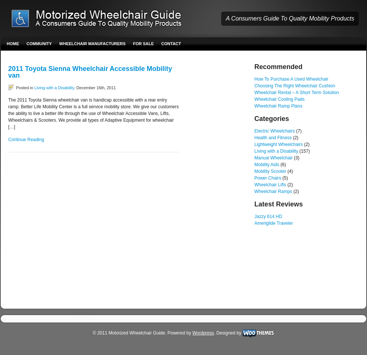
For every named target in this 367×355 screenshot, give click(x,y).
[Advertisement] (217, 175)
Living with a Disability (54, 87)
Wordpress (203, 333)
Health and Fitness (273, 137)
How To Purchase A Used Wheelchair (291, 79)
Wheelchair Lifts (270, 184)
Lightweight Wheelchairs (278, 144)
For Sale (143, 43)
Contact (171, 43)
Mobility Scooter (270, 171)
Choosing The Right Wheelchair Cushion (294, 85)
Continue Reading (26, 139)
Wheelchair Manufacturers (92, 43)
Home (13, 43)
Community (39, 43)
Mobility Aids (266, 164)
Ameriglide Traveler (273, 223)
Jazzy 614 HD (268, 216)
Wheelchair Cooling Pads (279, 99)
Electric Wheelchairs (274, 131)
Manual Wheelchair (273, 158)
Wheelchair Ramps (273, 191)
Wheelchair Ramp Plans (278, 106)
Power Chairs (267, 178)
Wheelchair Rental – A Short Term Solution (296, 92)
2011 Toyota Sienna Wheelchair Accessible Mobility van (90, 72)
